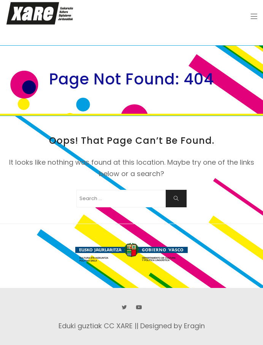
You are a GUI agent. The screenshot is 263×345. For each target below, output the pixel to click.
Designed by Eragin (172, 326)
